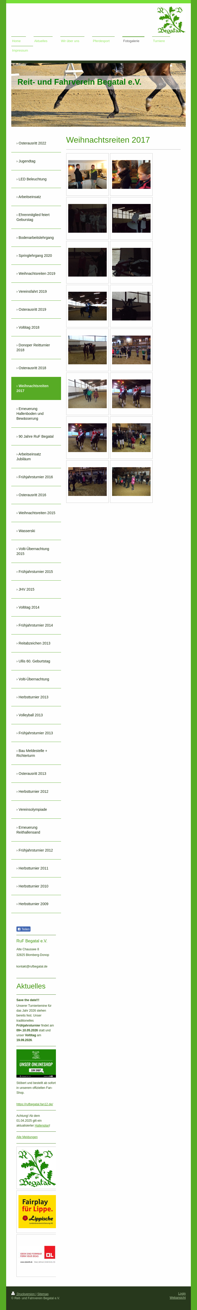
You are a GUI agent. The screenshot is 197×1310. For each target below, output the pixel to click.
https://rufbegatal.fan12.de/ (34, 1104)
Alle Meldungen (27, 1137)
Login (182, 1293)
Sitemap (42, 1294)
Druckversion (23, 1294)
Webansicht (178, 1297)
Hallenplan (42, 1125)
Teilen (23, 929)
